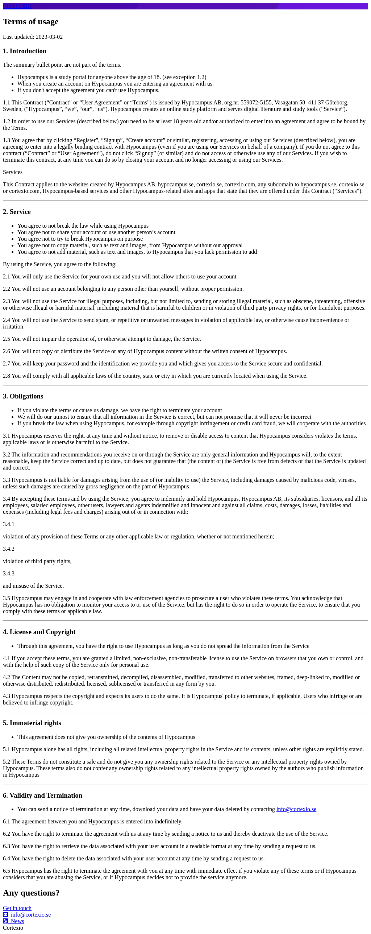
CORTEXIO (17, 6)
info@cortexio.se (296, 809)
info (27, 915)
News (13, 921)
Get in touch (17, 908)
